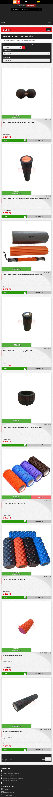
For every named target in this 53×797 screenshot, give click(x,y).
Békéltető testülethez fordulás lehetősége (13, 783)
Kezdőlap (5, 40)
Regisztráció (22, 5)
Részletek (39, 140)
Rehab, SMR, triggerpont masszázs (26, 40)
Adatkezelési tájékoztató (9, 775)
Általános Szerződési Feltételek (11, 773)
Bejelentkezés (30, 5)
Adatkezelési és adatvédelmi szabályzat (13, 778)
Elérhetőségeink (7, 771)
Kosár (5, 140)
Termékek (12, 40)
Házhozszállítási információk (10, 780)
